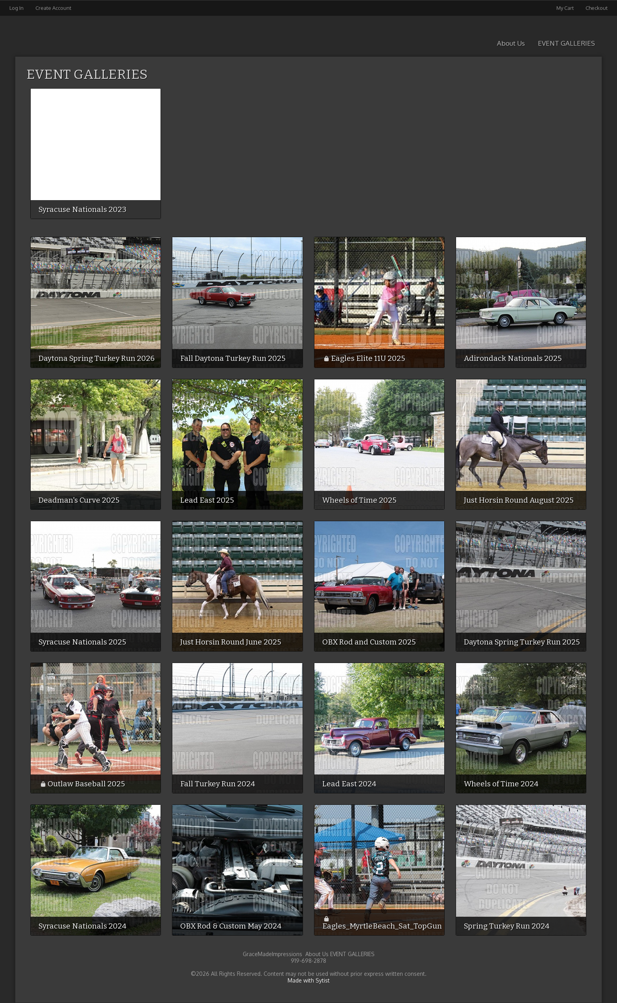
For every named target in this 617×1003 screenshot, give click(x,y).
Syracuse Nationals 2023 (82, 209)
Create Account (53, 8)
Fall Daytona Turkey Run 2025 (232, 358)
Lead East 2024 (349, 783)
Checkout (597, 8)
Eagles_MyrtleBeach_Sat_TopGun (382, 926)
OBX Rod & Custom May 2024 (230, 926)
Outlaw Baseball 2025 (86, 783)
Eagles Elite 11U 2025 (368, 358)
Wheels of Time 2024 (501, 783)
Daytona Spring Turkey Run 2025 (522, 641)
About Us (511, 43)
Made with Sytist (309, 980)
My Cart (565, 8)
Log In (16, 8)
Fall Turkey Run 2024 (217, 783)
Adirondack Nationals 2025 (513, 358)
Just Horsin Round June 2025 (230, 641)
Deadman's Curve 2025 (79, 500)
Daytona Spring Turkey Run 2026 (97, 358)
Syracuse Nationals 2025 (82, 641)
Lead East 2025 (207, 500)
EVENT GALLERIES (566, 43)
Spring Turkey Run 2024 (506, 926)
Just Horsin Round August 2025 (518, 500)
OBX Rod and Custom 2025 (369, 641)
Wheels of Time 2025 (359, 500)
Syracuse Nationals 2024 (82, 926)
